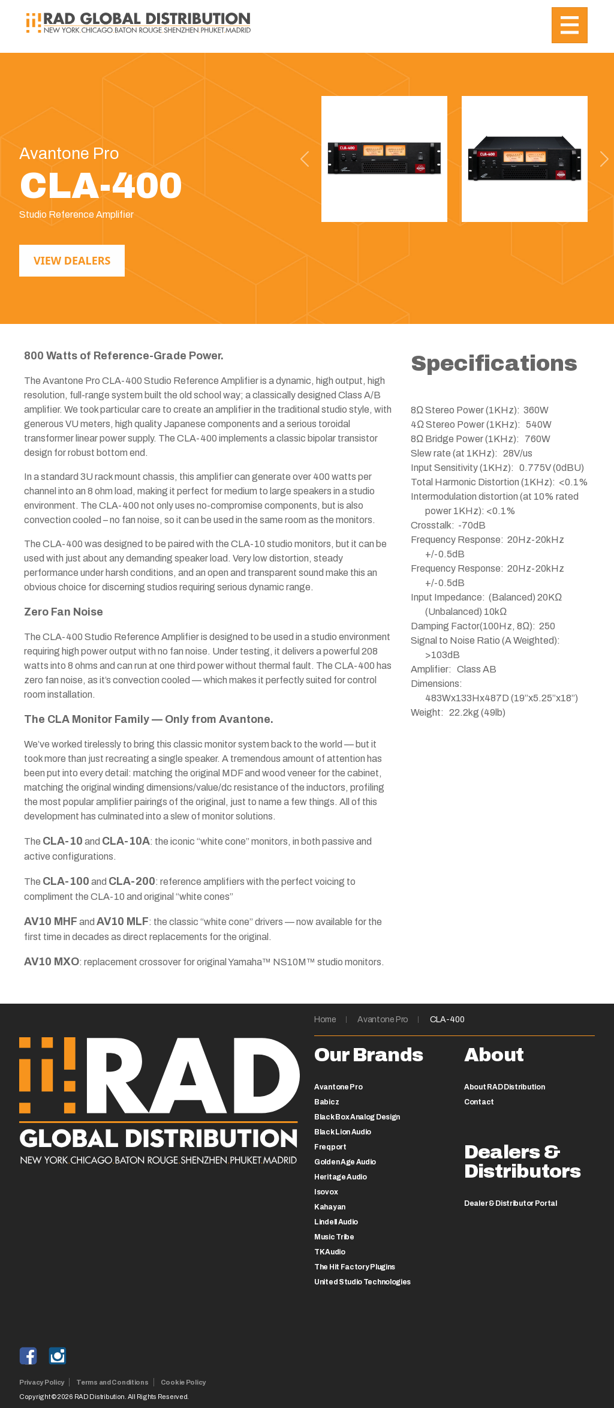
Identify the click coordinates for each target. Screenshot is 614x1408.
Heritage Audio (340, 1177)
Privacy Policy (41, 1382)
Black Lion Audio (342, 1132)
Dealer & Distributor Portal (510, 1203)
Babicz (326, 1102)
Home (325, 1019)
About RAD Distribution (504, 1087)
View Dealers (72, 260)
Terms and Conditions (112, 1382)
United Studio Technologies (362, 1282)
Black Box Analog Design (357, 1117)
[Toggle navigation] (570, 25)
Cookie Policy (183, 1382)
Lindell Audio (336, 1222)
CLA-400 (447, 1019)
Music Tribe (334, 1237)
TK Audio (329, 1252)
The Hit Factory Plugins (354, 1267)
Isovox (326, 1192)
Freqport (330, 1147)
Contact (479, 1102)
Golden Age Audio (345, 1162)
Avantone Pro (382, 1019)
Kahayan (329, 1207)
